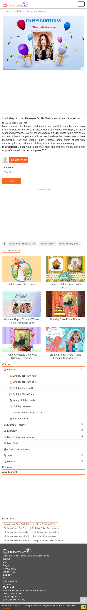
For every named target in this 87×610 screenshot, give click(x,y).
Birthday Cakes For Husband (45, 528)
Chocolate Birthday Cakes (44, 536)
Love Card (11, 443)
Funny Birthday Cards (19, 400)
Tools (8, 455)
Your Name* (8, 167)
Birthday (9, 369)
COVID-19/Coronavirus (17, 449)
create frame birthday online (22, 243)
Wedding (10, 461)
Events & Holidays (15, 424)
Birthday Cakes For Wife (45, 532)
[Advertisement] (43, 92)
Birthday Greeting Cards (20, 388)
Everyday (10, 430)
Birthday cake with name (21, 375)
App (5, 562)
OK (83, 607)
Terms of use (9, 572)
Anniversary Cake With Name (18, 524)
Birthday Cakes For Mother (16, 532)
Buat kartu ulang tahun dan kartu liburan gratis (25, 590)
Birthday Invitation (17, 406)
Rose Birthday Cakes (47, 524)
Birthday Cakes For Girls (15, 536)
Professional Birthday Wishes (23, 412)
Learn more (5, 608)
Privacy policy (9, 569)
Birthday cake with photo (21, 382)
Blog (5, 578)
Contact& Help (10, 581)
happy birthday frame (69, 243)
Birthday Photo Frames (20, 394)
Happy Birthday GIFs (19, 418)
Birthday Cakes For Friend (16, 540)
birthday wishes (47, 243)
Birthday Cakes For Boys (15, 528)
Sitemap (7, 584)
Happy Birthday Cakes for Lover (48, 540)
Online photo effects (12, 593)
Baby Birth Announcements (19, 437)
